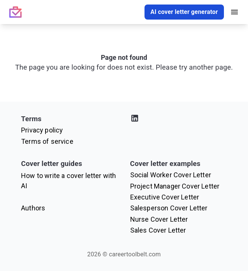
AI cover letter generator (184, 11)
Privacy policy (42, 130)
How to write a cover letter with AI (68, 181)
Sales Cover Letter (158, 230)
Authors (33, 208)
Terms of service (47, 141)
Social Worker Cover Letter (170, 175)
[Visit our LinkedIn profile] (178, 119)
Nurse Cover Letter (159, 219)
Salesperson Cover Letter (169, 208)
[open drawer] (234, 12)
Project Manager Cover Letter (175, 186)
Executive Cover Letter (164, 197)
